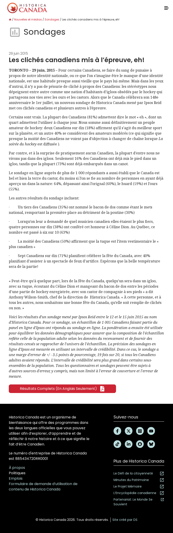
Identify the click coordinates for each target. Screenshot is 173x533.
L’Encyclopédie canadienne (139, 493)
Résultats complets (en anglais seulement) (62, 388)
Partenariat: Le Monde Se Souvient (139, 501)
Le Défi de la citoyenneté (139, 473)
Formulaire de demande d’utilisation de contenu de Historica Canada (43, 486)
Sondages (52, 19)
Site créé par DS (124, 519)
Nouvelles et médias (28, 19)
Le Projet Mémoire (139, 486)
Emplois (16, 478)
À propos (17, 467)
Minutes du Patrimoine (139, 480)
